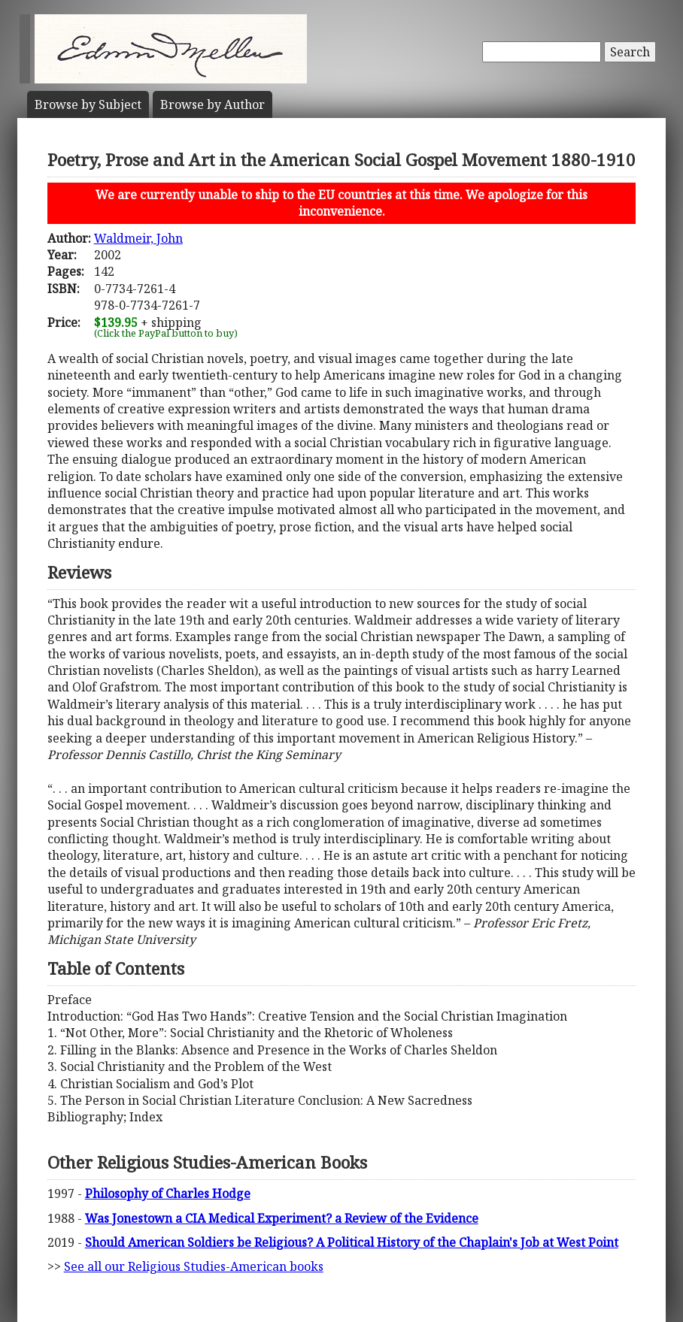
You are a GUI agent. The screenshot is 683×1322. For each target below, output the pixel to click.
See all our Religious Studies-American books (193, 1266)
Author (212, 104)
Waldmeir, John (138, 238)
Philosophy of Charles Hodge (167, 1193)
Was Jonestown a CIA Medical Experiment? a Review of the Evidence (281, 1218)
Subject (88, 104)
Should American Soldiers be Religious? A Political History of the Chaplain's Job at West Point (351, 1242)
